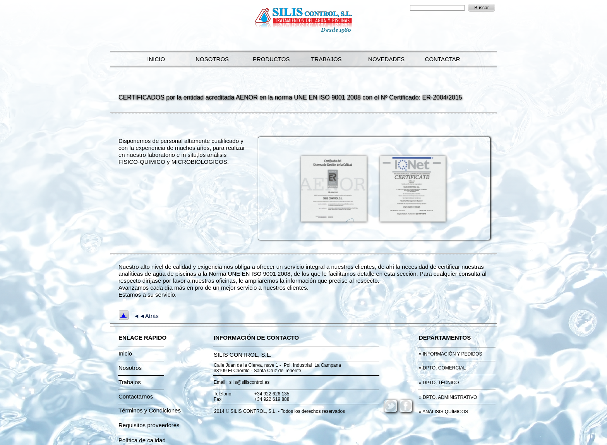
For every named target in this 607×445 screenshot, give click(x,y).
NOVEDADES (385, 59)
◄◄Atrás (146, 316)
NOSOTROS (210, 59)
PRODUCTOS (270, 59)
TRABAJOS (324, 59)
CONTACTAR (441, 59)
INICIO (154, 59)
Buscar (481, 7)
